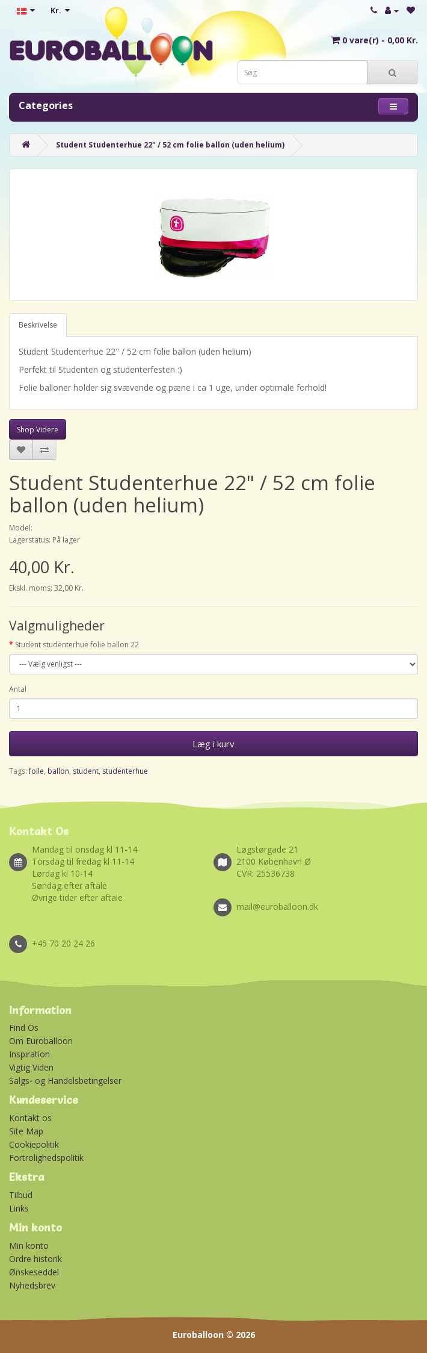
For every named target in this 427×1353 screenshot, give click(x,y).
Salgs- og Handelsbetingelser (65, 1080)
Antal (17, 689)
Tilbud (20, 1195)
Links (19, 1208)
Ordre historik (35, 1258)
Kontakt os (30, 1118)
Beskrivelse (38, 325)
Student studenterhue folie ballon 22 (77, 644)
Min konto (29, 1245)
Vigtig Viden (31, 1067)
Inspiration (29, 1054)
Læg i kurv (213, 744)
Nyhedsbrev (32, 1285)
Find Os (23, 1027)
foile (36, 771)
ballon (58, 771)
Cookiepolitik (34, 1144)
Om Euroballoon (41, 1041)
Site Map (26, 1131)
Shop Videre (37, 430)
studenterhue (125, 771)
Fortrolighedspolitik (46, 1157)
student (86, 771)
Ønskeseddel (34, 1272)
